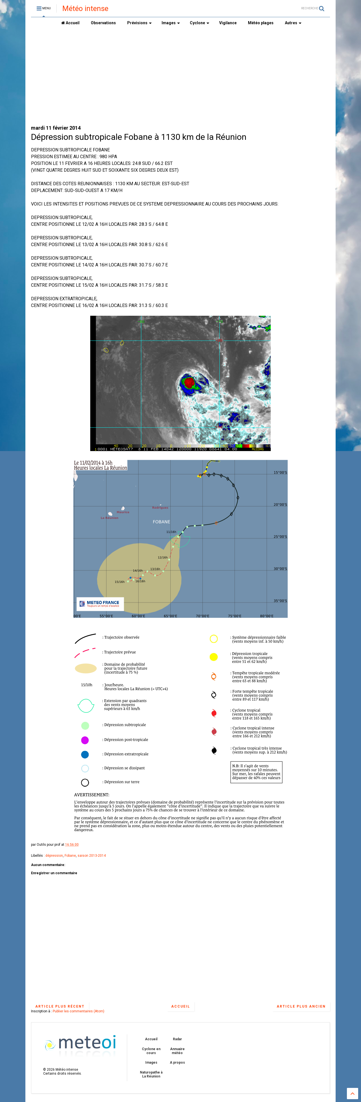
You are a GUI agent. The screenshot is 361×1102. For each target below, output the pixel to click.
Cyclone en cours (151, 1051)
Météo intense (85, 8)
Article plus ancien (301, 1006)
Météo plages (261, 23)
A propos (177, 1063)
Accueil (70, 23)
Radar (177, 1039)
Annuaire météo (177, 1051)
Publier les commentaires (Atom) (78, 1011)
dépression (54, 856)
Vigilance (228, 23)
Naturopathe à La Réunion (151, 1074)
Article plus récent (60, 1006)
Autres (293, 23)
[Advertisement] (180, 76)
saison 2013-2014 (92, 856)
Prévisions (139, 23)
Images (171, 23)
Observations (103, 23)
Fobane (70, 856)
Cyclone (199, 23)
